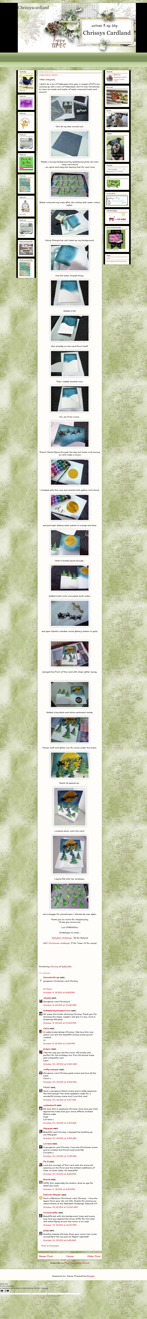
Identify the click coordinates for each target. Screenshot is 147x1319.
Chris (46, 1028)
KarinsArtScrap (51, 977)
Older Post (93, 1256)
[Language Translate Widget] (115, 169)
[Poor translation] (7, 1290)
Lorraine (47, 1143)
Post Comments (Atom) (77, 1263)
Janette (47, 998)
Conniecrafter (50, 1212)
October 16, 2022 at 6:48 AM (59, 1240)
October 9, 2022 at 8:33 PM (59, 992)
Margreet (48, 1128)
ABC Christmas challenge (56, 943)
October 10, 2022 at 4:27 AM (59, 1100)
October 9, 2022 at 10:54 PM (59, 1023)
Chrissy (118, 75)
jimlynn (47, 1049)
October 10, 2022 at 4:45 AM (59, 1123)
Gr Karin (47, 989)
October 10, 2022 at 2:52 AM (59, 1082)
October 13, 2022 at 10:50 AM (60, 1207)
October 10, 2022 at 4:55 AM (59, 1138)
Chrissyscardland (33, 7)
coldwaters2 (49, 1105)
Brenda (46, 1179)
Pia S (46, 1161)
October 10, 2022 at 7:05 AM (59, 1156)
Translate (118, 171)
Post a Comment (50, 1246)
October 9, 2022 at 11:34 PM (59, 1043)
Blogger (90, 1276)
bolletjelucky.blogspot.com (56, 1010)
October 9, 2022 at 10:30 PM (59, 1005)
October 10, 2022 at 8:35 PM (59, 1174)
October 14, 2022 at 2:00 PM (59, 1225)
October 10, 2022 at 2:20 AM (60, 1064)
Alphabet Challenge (62, 938)
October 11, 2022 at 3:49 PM (59, 1189)
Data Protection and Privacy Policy (116, 261)
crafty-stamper (51, 1069)
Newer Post (46, 1256)
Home (70, 1256)
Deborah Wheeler (52, 1195)
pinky (46, 1230)
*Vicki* (46, 1087)
